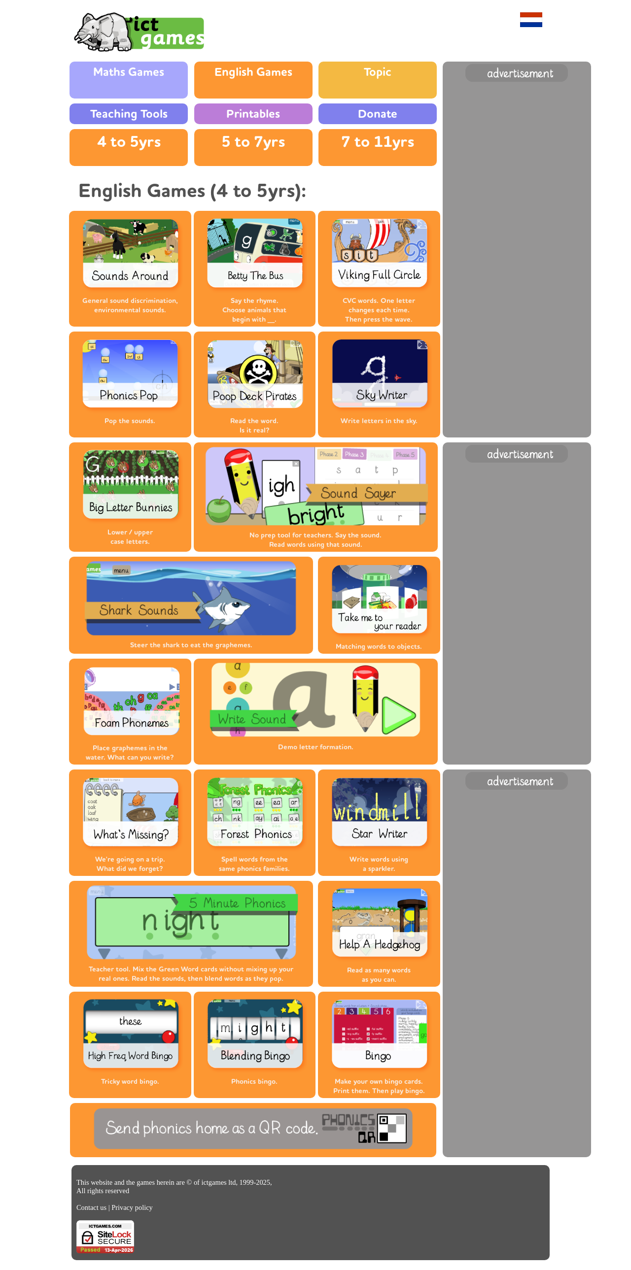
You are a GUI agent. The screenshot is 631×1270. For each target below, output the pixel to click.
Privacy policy (132, 1207)
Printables (253, 114)
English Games (253, 72)
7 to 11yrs (377, 142)
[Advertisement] (516, 232)
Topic (377, 72)
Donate (377, 114)
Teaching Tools (129, 114)
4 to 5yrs (129, 142)
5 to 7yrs (253, 142)
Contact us (91, 1207)
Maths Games (128, 72)
